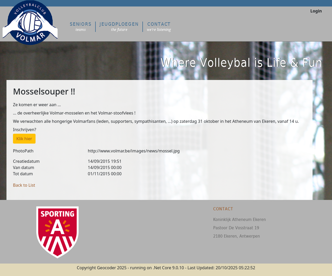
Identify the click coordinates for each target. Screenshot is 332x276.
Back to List (24, 185)
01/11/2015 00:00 (105, 174)
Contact (159, 27)
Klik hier (24, 139)
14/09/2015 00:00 (105, 167)
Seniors (80, 27)
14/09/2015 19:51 (105, 161)
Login (316, 11)
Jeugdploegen (119, 27)
